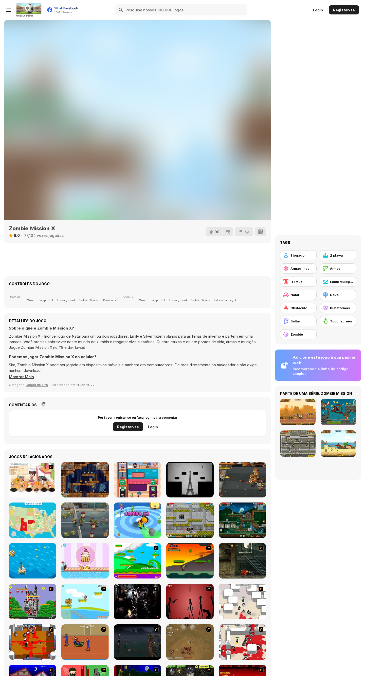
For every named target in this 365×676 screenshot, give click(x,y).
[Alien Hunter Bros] (190, 520)
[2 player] (338, 255)
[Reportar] (244, 231)
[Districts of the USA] (32, 520)
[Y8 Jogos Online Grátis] (29, 9)
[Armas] (338, 268)
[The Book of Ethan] (190, 479)
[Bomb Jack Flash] (32, 601)
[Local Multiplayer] (338, 282)
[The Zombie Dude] (242, 520)
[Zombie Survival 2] (242, 560)
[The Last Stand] (137, 642)
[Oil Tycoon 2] (32, 560)
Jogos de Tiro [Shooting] (37, 385)
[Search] (120, 9)
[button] (21, 377)
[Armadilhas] (298, 268)
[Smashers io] (137, 520)
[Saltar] (298, 321)
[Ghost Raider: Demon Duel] (137, 601)
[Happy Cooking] (32, 479)
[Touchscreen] (338, 321)
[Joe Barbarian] (190, 560)
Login (318, 10)
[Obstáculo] (298, 308)
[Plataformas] (338, 308)
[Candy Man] (137, 560)
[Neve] (338, 295)
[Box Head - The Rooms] (32, 642)
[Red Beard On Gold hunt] (85, 601)
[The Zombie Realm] (242, 479)
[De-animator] (190, 601)
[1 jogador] (298, 255)
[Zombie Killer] (85, 520)
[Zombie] (298, 334)
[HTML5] (298, 282)
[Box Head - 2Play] (242, 642)
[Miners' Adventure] (85, 479)
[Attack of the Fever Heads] (85, 642)
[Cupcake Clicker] (85, 560)
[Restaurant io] (137, 479)
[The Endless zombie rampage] (190, 642)
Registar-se (344, 10)
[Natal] (298, 295)
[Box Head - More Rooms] (242, 601)
